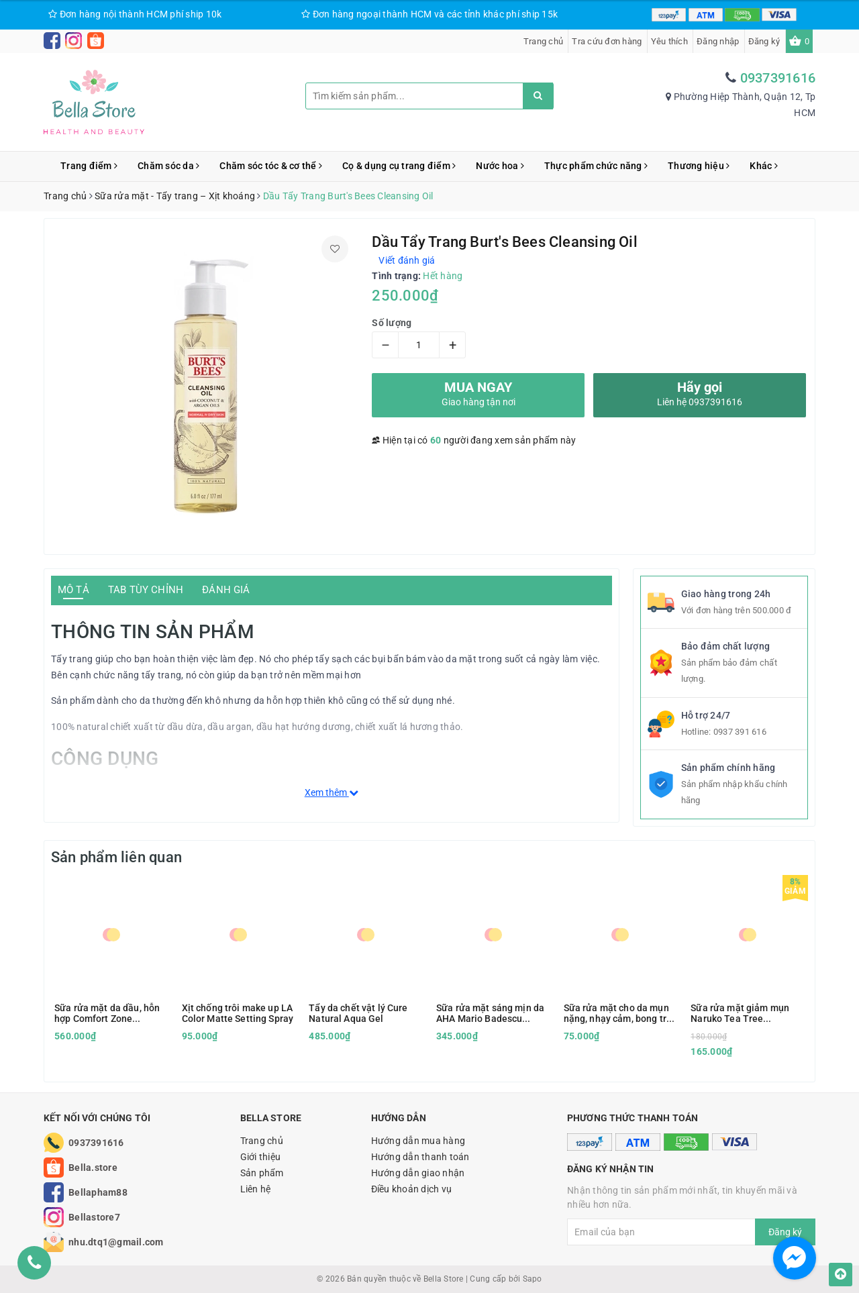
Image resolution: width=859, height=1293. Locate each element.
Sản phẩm (262, 1173)
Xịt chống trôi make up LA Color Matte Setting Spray (238, 1013)
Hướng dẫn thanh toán (420, 1156)
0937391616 (778, 78)
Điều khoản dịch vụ (411, 1189)
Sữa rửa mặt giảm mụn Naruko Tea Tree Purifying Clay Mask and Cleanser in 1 (743, 1013)
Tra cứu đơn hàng (607, 41)
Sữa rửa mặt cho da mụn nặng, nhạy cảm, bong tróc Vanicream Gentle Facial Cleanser (620, 1013)
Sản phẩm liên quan (116, 857)
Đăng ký (764, 41)
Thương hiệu (698, 165)
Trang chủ (543, 41)
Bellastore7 (94, 1217)
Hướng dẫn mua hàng (418, 1140)
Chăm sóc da (168, 165)
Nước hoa (500, 165)
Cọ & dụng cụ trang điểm (399, 165)
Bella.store (92, 1167)
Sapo (532, 1279)
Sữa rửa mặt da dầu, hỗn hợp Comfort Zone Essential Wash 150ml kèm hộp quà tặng (107, 1013)
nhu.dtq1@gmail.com (116, 1242)
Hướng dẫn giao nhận (418, 1173)
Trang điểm (88, 165)
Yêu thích (669, 41)
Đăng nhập (718, 41)
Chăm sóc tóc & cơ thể (270, 165)
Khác (764, 165)
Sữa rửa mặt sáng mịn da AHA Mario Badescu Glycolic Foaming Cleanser (490, 1013)
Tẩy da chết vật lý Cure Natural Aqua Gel (358, 1013)
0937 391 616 (739, 732)
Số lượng (391, 322)
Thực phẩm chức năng (596, 165)
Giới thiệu (260, 1156)
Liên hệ (255, 1189)
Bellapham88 (98, 1192)
